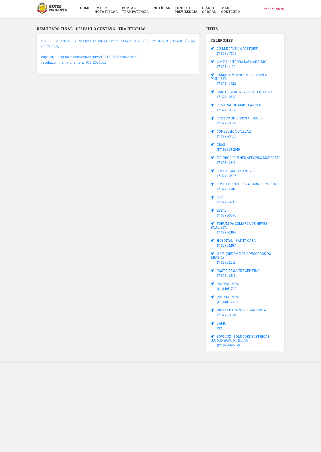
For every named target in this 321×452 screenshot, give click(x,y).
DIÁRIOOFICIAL (209, 10)
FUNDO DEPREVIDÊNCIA (186, 10)
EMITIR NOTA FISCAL (106, 10)
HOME (85, 8)
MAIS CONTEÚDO (230, 10)
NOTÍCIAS (161, 8)
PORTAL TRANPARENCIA (135, 10)
